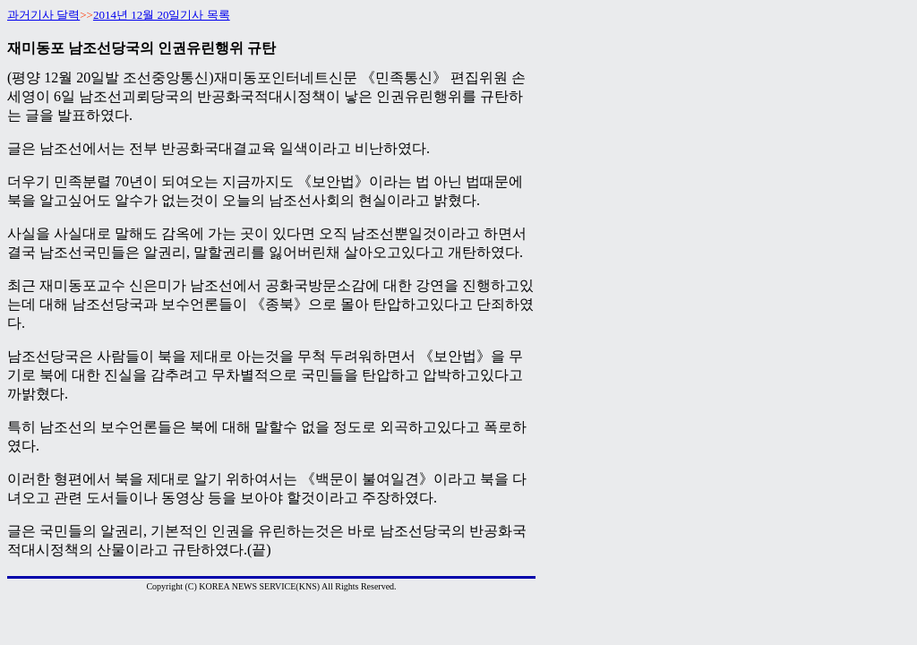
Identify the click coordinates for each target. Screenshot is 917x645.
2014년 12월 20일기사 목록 (161, 15)
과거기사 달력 (43, 15)
